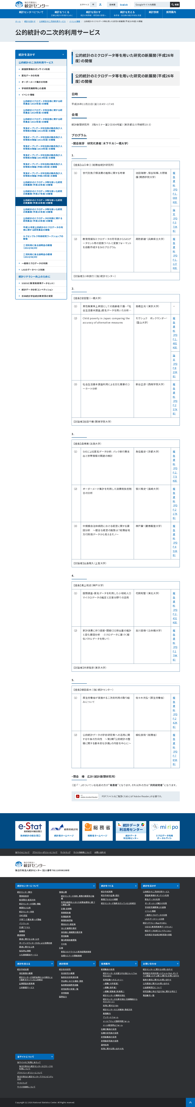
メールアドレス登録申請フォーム (116, 1021)
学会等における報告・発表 (72, 981)
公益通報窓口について (152, 987)
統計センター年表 (26, 911)
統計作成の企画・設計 (110, 895)
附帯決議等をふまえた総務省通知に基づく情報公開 (78, 903)
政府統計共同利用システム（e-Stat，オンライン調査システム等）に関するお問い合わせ (161, 974)
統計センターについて (31, 12)
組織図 (22, 931)
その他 (64, 944)
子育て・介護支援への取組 (30, 919)
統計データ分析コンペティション (37, 289)
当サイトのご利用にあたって (29, 1062)
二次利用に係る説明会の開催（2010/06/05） (37, 246)
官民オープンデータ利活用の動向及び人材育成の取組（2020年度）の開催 (42, 147)
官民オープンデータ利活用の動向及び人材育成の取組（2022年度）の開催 (42, 129)
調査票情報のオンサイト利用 (36, 69)
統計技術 (154, 12)
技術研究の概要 (68, 973)
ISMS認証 (23, 915)
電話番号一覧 (148, 995)
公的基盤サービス (26, 987)
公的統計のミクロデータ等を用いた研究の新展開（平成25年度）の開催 (42, 210)
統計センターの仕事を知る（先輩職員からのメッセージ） (120, 1000)
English (124, 4)
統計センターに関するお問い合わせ (158, 969)
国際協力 (63, 996)
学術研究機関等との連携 (34, 88)
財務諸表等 (66, 916)
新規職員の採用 (108, 969)
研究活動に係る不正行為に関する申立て (160, 991)
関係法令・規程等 (68, 924)
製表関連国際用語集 (69, 985)
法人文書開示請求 (68, 928)
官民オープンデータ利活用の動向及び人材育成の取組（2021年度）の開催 (42, 138)
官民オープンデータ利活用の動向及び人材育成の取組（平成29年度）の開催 (42, 174)
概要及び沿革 (25, 907)
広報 (61, 947)
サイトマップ (65, 852)
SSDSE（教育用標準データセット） (38, 283)
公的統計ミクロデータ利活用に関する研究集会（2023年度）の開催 (42, 120)
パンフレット (24, 923)
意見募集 (65, 936)
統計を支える (127, 14)
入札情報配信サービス (28, 954)
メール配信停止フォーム (113, 1025)
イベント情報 (74, 21)
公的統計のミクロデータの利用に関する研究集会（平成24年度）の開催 (42, 219)
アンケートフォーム (110, 1017)
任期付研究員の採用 (109, 1033)
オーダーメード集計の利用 (35, 81)
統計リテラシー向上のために (34, 276)
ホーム (18, 21)
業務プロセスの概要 (109, 899)
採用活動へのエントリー (113, 979)
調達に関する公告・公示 (29, 939)
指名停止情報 (25, 950)
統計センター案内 (24, 892)
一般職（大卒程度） (111, 983)
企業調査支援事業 (27, 983)
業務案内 (107, 1013)
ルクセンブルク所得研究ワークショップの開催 (43, 237)
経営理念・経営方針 (27, 899)
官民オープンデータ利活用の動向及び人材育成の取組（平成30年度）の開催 (42, 165)
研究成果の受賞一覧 (69, 989)
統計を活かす (93, 14)
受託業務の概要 (26, 973)
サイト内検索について (82, 852)
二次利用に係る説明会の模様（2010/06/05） (37, 255)
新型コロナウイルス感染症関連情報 (76, 951)
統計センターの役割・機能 (30, 903)
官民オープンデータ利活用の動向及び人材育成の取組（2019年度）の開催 (42, 156)
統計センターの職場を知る (114, 995)
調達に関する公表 (26, 946)
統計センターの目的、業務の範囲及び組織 (77, 897)
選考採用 (105, 1044)
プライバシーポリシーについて (44, 852)
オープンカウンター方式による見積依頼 (35, 943)
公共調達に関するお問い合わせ (156, 983)
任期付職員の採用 (108, 1029)
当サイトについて (22, 852)
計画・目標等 (66, 908)
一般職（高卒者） (110, 987)
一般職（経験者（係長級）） (113, 991)
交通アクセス (24, 927)
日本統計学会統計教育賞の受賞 (37, 295)
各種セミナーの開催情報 (71, 955)
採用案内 (171, 12)
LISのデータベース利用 (33, 269)
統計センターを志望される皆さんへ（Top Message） (120, 974)
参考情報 (65, 993)
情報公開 (63, 892)
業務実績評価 (67, 920)
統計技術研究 (65, 969)
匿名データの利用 (30, 75)
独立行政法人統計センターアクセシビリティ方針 (35, 1077)
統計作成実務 (107, 891)
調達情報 (21, 935)
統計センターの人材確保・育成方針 (117, 1009)
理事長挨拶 (24, 896)
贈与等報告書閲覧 (68, 940)
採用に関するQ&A (110, 1005)
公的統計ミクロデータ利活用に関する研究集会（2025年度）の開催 (42, 102)
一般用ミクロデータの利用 (35, 263)
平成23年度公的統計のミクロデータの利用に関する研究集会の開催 (43, 228)
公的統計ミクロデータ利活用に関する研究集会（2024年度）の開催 (42, 111)
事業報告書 (66, 912)
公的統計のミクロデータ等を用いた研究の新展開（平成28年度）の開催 (42, 183)
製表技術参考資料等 (69, 977)
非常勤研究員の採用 (109, 1040)
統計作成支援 (23, 969)
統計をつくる (62, 14)
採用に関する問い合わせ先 (112, 1048)
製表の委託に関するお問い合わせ (157, 979)
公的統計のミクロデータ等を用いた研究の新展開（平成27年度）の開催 (42, 192)
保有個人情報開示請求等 (71, 932)
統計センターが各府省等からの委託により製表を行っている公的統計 (36, 978)
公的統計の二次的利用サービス (52, 21)
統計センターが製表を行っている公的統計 (118, 903)
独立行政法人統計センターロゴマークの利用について (36, 1067)
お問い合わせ (100, 852)
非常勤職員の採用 (108, 1036)
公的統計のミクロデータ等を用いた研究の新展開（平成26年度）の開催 (42, 201)
